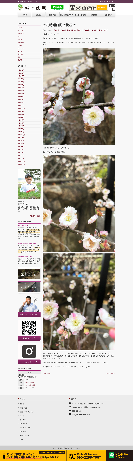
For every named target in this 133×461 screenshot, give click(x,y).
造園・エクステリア (66, 15)
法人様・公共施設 (80, 15)
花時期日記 (104, 30)
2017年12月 (21, 135)
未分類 (96, 30)
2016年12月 (21, 161)
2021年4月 (21, 79)
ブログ (113, 1)
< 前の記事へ (47, 373)
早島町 (88, 30)
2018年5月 (21, 120)
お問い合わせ (24, 435)
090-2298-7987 (30, 385)
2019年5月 (21, 94)
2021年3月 (21, 82)
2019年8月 (21, 85)
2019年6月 (21, 91)
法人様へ (23, 416)
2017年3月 (21, 152)
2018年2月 (21, 129)
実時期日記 (72, 30)
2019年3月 (21, 99)
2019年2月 (21, 102)
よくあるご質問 (105, 1)
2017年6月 (21, 144)
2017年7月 (21, 141)
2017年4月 (21, 149)
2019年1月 (21, 105)
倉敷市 (58, 30)
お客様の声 (108, 15)
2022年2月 (21, 70)
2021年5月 (21, 76)
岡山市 (81, 30)
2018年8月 (21, 114)
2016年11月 (21, 164)
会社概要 (39, 15)
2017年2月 (21, 155)
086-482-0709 (29, 382)
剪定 (64, 30)
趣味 (19, 57)
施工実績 (94, 15)
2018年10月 (21, 108)
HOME (25, 15)
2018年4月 (21, 123)
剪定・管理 (52, 15)
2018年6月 (21, 117)
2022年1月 (21, 73)
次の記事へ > (110, 373)
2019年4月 (21, 96)
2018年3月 (21, 126)
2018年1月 (21, 132)
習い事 (20, 60)
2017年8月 (21, 138)
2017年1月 (21, 158)
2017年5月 (21, 146)
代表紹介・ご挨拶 (35, 216)
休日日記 (20, 54)
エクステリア (22, 48)
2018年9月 (21, 111)
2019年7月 (21, 88)
